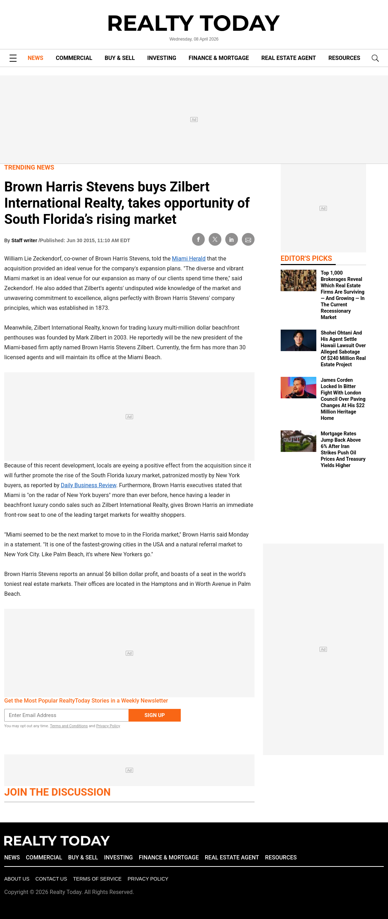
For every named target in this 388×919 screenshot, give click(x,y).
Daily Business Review (88, 485)
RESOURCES (344, 58)
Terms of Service (97, 879)
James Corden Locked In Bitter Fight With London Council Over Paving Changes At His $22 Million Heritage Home (343, 399)
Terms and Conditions (69, 726)
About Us (16, 879)
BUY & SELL (120, 58)
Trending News (29, 167)
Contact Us (51, 879)
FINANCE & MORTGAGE (219, 58)
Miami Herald (188, 258)
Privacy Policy (108, 726)
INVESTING (161, 58)
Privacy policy (147, 879)
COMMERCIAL (74, 58)
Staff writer (24, 240)
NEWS (35, 58)
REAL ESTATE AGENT (288, 58)
